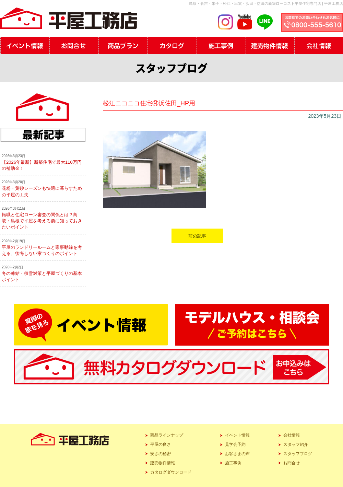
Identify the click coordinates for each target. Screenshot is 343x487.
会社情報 (291, 435)
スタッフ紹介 (295, 444)
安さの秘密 (160, 453)
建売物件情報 (162, 463)
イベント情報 (237, 435)
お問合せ (291, 463)
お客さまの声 (237, 453)
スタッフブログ (297, 453)
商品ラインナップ (166, 435)
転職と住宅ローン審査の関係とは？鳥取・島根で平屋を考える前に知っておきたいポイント (42, 221)
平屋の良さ (160, 444)
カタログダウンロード (170, 472)
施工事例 (233, 463)
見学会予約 (235, 444)
